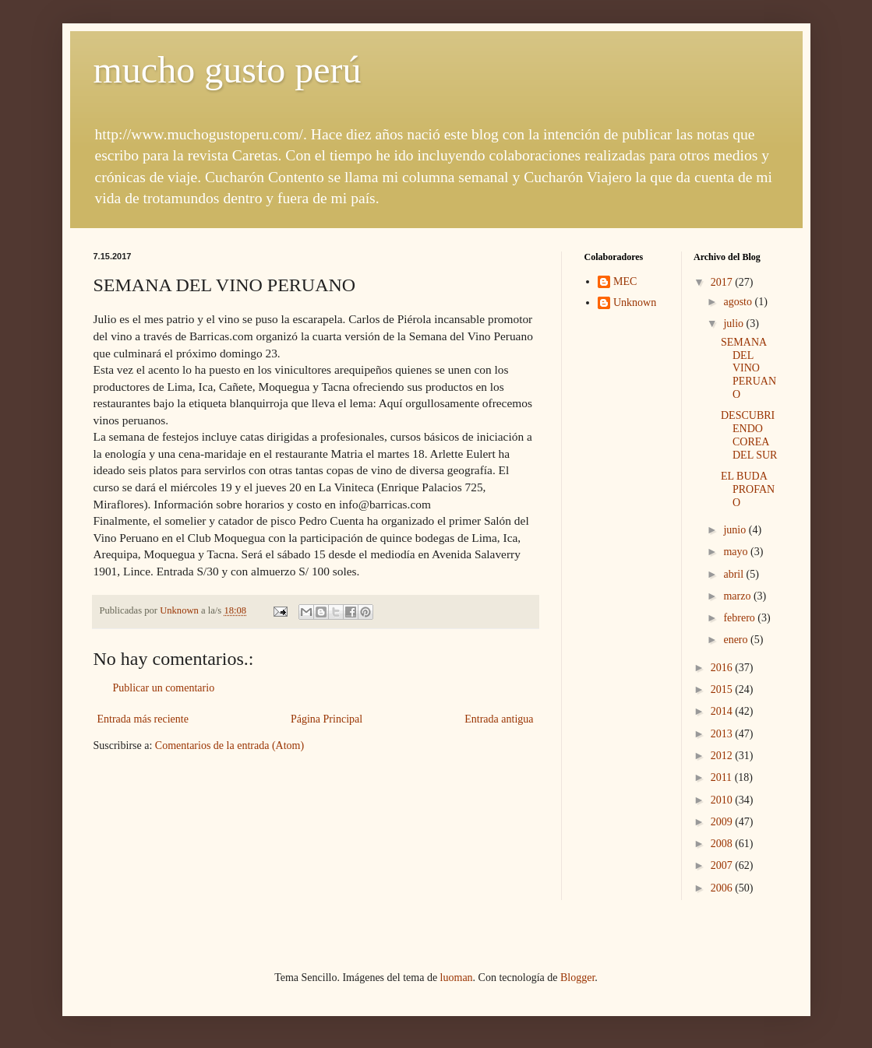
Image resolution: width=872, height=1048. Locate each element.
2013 (723, 734)
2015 (723, 689)
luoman (456, 977)
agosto (738, 302)
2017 (723, 282)
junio (735, 530)
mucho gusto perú (228, 69)
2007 (723, 865)
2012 (723, 755)
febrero (740, 618)
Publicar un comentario (164, 688)
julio (734, 323)
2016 (723, 667)
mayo (736, 551)
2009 (723, 822)
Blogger (577, 977)
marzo (738, 596)
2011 (723, 777)
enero (736, 639)
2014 (723, 711)
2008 (723, 843)
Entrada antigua (498, 719)
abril (734, 574)
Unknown (634, 302)
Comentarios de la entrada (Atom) (229, 745)
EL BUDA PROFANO (748, 489)
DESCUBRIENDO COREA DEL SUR (749, 435)
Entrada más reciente (143, 719)
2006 (723, 888)
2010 (723, 800)
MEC (625, 281)
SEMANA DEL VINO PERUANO (748, 368)
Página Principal (326, 719)
